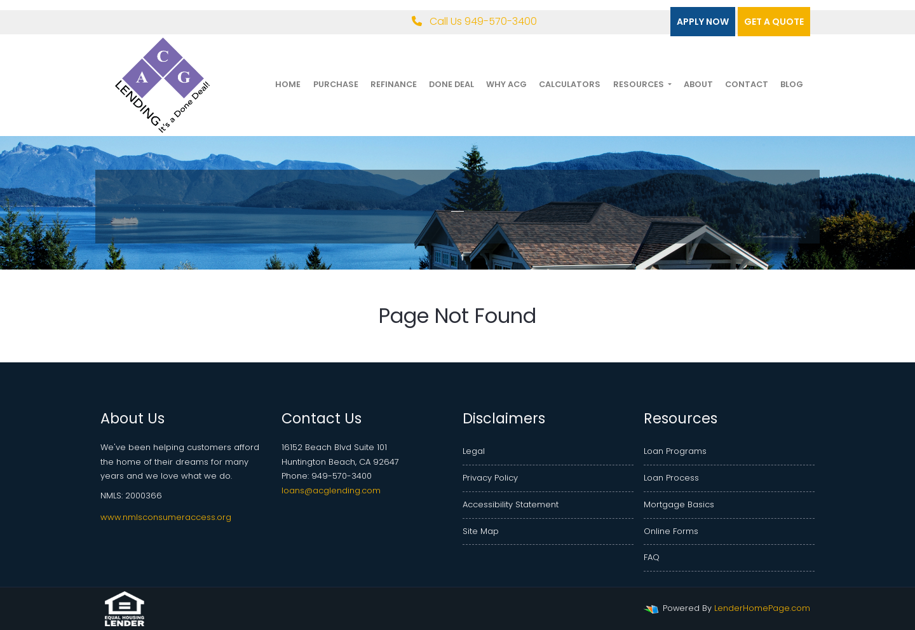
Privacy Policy (490, 478)
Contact (746, 84)
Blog (791, 84)
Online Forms (671, 531)
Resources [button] (639, 84)
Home (288, 84)
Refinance (393, 84)
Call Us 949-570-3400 (474, 21)
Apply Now (703, 21)
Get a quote (774, 21)
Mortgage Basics (679, 504)
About (698, 84)
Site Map (481, 531)
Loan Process (671, 478)
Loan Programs (675, 451)
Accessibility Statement (511, 504)
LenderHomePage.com (762, 608)
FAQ (652, 557)
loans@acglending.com (331, 490)
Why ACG (506, 84)
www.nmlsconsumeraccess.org (165, 517)
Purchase (335, 84)
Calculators (569, 84)
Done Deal (451, 84)
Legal (474, 451)
